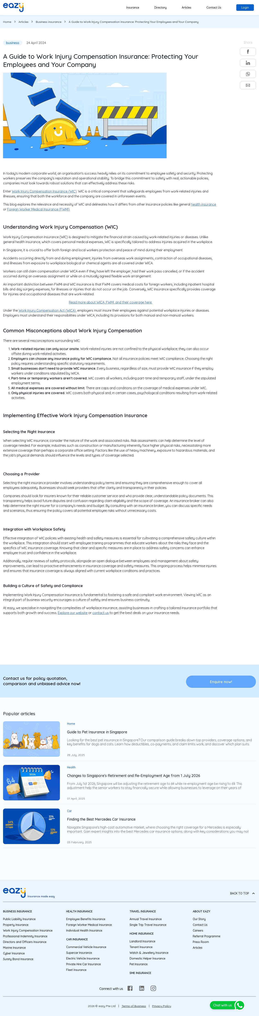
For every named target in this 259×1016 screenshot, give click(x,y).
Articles (186, 7)
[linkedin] (248, 63)
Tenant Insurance (141, 947)
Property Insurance (15, 925)
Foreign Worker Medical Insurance (89, 925)
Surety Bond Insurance (18, 959)
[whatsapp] (248, 74)
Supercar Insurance (79, 953)
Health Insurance (79, 911)
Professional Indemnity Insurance (25, 936)
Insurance (132, 7)
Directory (160, 7)
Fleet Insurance (76, 970)
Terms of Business (134, 1006)
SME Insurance (140, 973)
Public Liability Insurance (19, 919)
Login (245, 7)
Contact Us (213, 7)
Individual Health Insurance (84, 930)
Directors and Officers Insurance (24, 942)
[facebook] (248, 52)
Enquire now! (221, 681)
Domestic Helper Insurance (147, 958)
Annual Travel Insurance (146, 919)
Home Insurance (142, 933)
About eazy (201, 911)
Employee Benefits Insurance (85, 919)
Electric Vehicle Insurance (83, 958)
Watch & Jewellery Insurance (149, 953)
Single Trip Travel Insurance (148, 925)
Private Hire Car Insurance (83, 964)
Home (7, 22)
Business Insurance (17, 911)
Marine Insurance (14, 948)
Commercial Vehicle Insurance (86, 947)
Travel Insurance (143, 911)
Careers (198, 930)
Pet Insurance (139, 964)
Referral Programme (206, 936)
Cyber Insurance (14, 953)
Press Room (201, 942)
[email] (248, 85)
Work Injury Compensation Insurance (28, 930)
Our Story (199, 919)
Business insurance (48, 22)
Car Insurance (77, 939)
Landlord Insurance (142, 941)
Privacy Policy (161, 1006)
